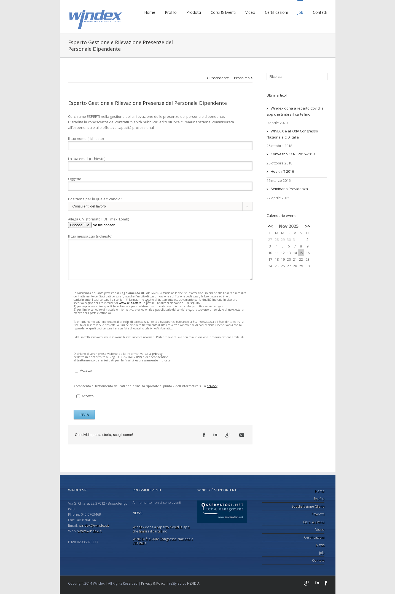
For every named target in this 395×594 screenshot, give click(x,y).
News (320, 545)
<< (270, 226)
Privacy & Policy (153, 583)
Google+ (307, 583)
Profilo (171, 12)
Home (149, 12)
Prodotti (193, 12)
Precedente (219, 77)
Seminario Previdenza (289, 188)
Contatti (320, 12)
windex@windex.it (94, 525)
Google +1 (228, 435)
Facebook (204, 435)
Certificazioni (276, 12)
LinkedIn (215, 434)
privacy (157, 353)
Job (300, 12)
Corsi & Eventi (223, 12)
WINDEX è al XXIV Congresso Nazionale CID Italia (292, 134)
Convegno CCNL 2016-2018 (293, 153)
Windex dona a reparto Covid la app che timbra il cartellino (295, 111)
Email (241, 435)
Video (250, 12)
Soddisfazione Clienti (308, 506)
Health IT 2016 (282, 171)
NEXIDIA (193, 583)
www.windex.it (130, 303)
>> (307, 226)
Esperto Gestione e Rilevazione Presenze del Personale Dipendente (147, 103)
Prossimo (242, 77)
